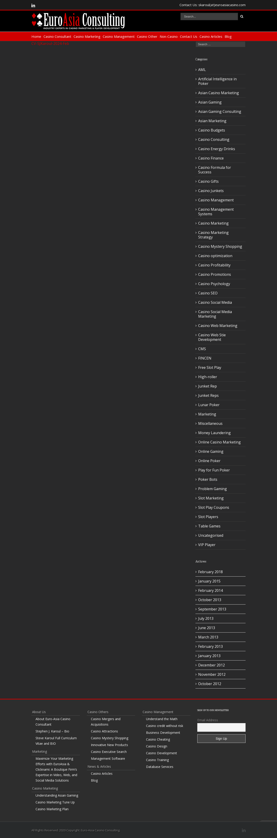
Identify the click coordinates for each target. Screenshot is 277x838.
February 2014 (210, 590)
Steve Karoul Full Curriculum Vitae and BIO (56, 741)
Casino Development (161, 753)
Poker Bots (207, 479)
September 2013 (212, 609)
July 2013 (205, 618)
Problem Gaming (212, 488)
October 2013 (209, 599)
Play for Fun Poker (214, 470)
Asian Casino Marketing (218, 93)
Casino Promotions (214, 274)
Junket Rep (207, 386)
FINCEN (204, 358)
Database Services (159, 767)
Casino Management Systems (216, 211)
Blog (228, 36)
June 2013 (206, 627)
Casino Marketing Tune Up (55, 802)
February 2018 (210, 571)
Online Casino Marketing (219, 442)
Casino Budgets (211, 130)
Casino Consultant (57, 36)
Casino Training (157, 760)
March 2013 (208, 637)
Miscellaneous (210, 423)
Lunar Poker (209, 405)
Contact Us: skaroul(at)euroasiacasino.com (213, 5)
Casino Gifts (208, 181)
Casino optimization (215, 255)
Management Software (108, 758)
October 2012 (209, 683)
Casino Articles (211, 36)
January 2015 (209, 581)
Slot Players (208, 516)
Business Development (163, 732)
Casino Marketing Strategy (213, 234)
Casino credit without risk (164, 726)
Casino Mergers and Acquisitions (106, 722)
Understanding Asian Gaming (57, 795)
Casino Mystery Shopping (220, 246)
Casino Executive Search (109, 751)
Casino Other (147, 36)
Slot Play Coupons (213, 507)
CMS (202, 349)
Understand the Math (161, 719)
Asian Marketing (212, 121)
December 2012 (211, 665)
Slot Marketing (211, 498)
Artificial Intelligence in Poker (217, 81)
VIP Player (206, 544)
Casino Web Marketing (217, 325)
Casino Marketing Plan (52, 809)
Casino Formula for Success (214, 169)
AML (202, 69)
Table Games (209, 526)
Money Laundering (214, 432)
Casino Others (97, 712)
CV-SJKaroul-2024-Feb (50, 43)
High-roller (207, 377)
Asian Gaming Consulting (219, 111)
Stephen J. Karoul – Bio (52, 731)
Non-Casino (169, 36)
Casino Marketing (87, 36)
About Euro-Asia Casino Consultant (53, 722)
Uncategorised (210, 535)
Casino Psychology (214, 283)
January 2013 (209, 655)
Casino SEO (208, 293)
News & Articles (99, 766)
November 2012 (212, 674)
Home (36, 36)
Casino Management (119, 36)
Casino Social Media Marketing (215, 314)
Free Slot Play (209, 367)
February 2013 (210, 646)
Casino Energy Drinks (216, 149)
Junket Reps (208, 395)
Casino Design (156, 746)
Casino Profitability (214, 265)
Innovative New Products (109, 745)
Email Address (207, 720)
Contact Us (188, 36)
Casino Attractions (104, 731)
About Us (39, 712)
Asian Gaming (210, 102)
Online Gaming (210, 451)
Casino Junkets (211, 190)
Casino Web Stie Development (212, 337)
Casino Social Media (215, 302)
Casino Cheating (158, 739)
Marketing (207, 414)
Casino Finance (211, 158)
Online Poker (209, 460)
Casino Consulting (213, 139)
